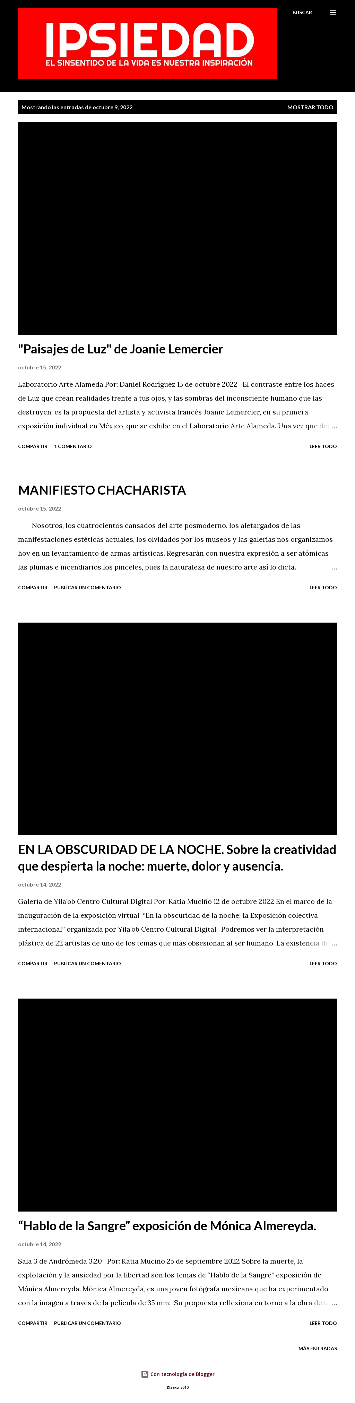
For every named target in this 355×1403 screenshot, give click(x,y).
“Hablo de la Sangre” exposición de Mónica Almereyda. (167, 1225)
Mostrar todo (310, 107)
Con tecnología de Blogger (178, 1374)
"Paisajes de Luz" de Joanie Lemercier (120, 348)
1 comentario (73, 446)
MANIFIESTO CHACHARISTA (102, 489)
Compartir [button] (32, 446)
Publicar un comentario (87, 587)
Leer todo (323, 446)
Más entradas (317, 1348)
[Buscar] (302, 12)
